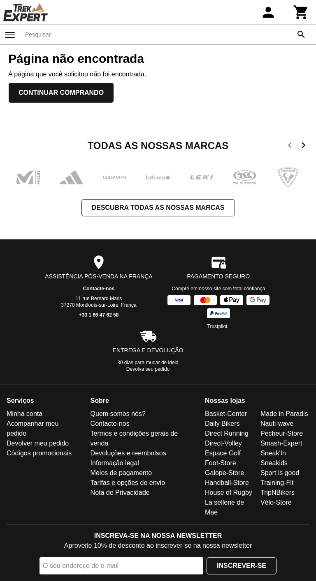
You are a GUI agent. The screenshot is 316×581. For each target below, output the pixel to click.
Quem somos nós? (118, 413)
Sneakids (274, 462)
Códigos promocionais (39, 453)
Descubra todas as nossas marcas (158, 207)
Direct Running (227, 433)
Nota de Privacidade (120, 492)
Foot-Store (220, 462)
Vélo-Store (276, 502)
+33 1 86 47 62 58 (98, 315)
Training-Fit (276, 482)
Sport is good (279, 472)
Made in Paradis (284, 413)
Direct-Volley (223, 443)
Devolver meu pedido (38, 443)
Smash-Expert (281, 443)
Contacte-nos (99, 289)
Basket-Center (226, 413)
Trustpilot (217, 326)
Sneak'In (273, 453)
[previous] (290, 146)
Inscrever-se (241, 565)
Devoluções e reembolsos (128, 453)
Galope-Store (224, 472)
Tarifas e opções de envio (128, 482)
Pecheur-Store (281, 433)
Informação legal (115, 462)
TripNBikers (277, 492)
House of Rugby (228, 492)
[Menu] (10, 35)
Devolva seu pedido (148, 369)
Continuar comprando (61, 92)
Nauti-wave (276, 423)
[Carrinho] (301, 12)
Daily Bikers (222, 423)
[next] (303, 146)
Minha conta (24, 413)
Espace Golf (223, 453)
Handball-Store (227, 482)
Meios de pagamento (121, 472)
